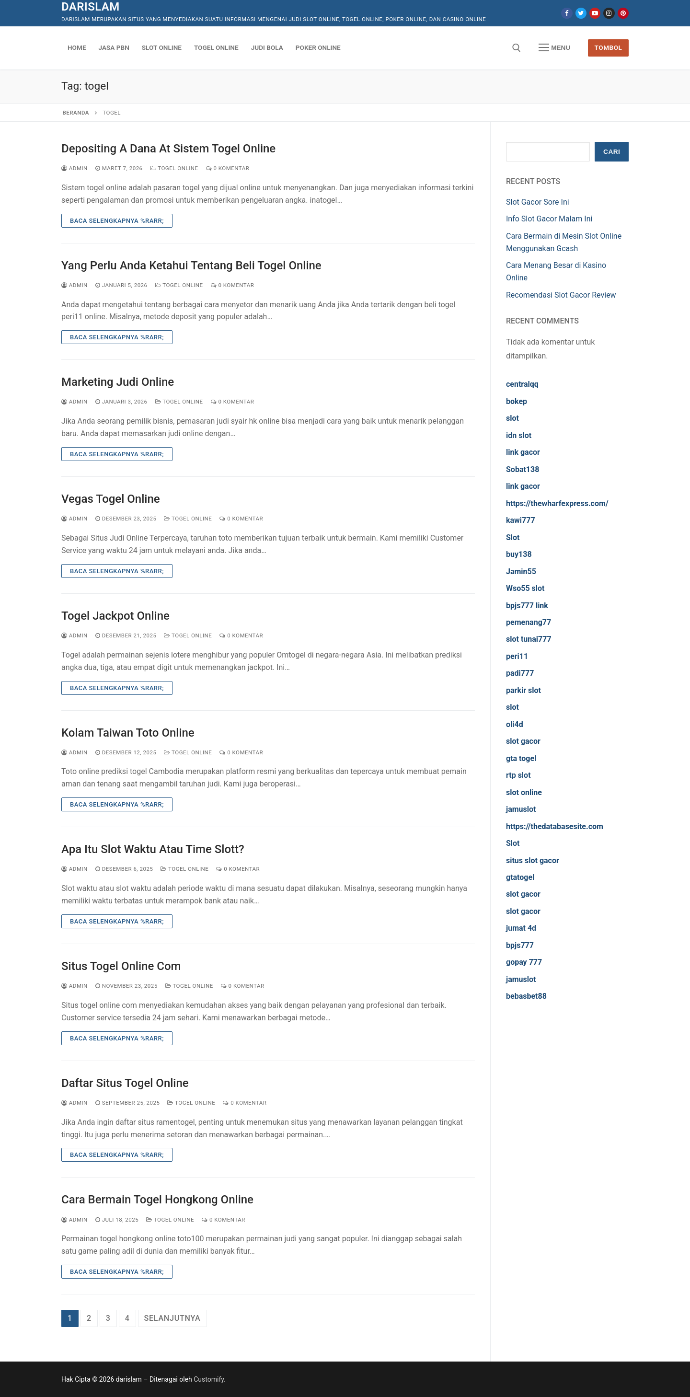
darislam (90, 6)
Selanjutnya (172, 1318)
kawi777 (520, 520)
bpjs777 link (527, 605)
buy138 (519, 554)
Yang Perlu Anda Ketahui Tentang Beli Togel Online (191, 265)
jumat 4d (521, 928)
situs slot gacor (532, 860)
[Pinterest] (623, 13)
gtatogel (520, 877)
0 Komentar (228, 168)
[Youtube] (594, 13)
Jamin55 (521, 571)
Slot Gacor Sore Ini (537, 202)
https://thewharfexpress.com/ (557, 503)
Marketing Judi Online (117, 382)
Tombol (608, 47)
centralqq (522, 384)
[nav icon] (554, 48)
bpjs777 (520, 945)
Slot (513, 537)
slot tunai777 (529, 639)
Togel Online (174, 168)
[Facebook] (566, 13)
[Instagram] (608, 13)
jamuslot (521, 809)
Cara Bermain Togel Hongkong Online (157, 1199)
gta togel (521, 758)
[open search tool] (516, 48)
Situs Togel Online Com (121, 966)
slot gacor (523, 741)
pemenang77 (528, 622)
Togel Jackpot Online (115, 616)
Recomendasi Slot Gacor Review (561, 295)
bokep (516, 401)
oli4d (514, 724)
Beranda (76, 112)
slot (512, 418)
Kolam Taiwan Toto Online (128, 732)
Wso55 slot (525, 588)
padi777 (520, 673)
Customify (209, 1379)
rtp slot (518, 775)
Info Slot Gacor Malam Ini (549, 218)
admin (74, 168)
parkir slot (523, 690)
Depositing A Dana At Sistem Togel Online (168, 148)
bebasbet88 (526, 996)
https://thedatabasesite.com (554, 826)
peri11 (517, 656)
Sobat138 (522, 469)
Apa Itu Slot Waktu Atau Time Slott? (152, 849)
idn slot (518, 435)
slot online (524, 792)
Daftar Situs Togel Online (125, 1083)
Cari (611, 151)
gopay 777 (524, 962)
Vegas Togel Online (110, 499)
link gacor (523, 452)
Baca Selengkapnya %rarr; (117, 220)
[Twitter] (580, 13)
